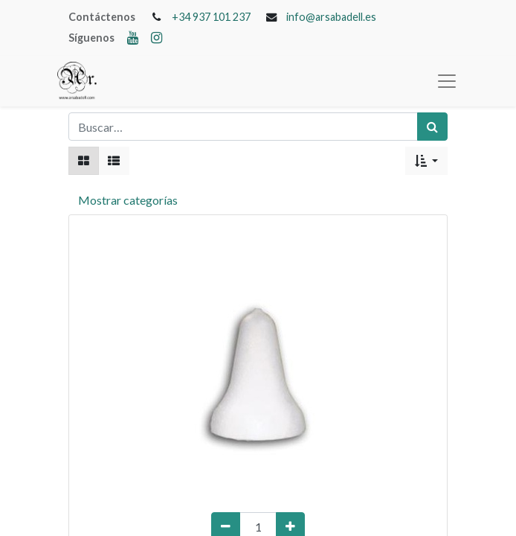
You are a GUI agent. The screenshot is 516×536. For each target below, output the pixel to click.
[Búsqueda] (432, 126)
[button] (426, 161)
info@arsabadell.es (331, 16)
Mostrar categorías (128, 200)
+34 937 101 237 (211, 16)
